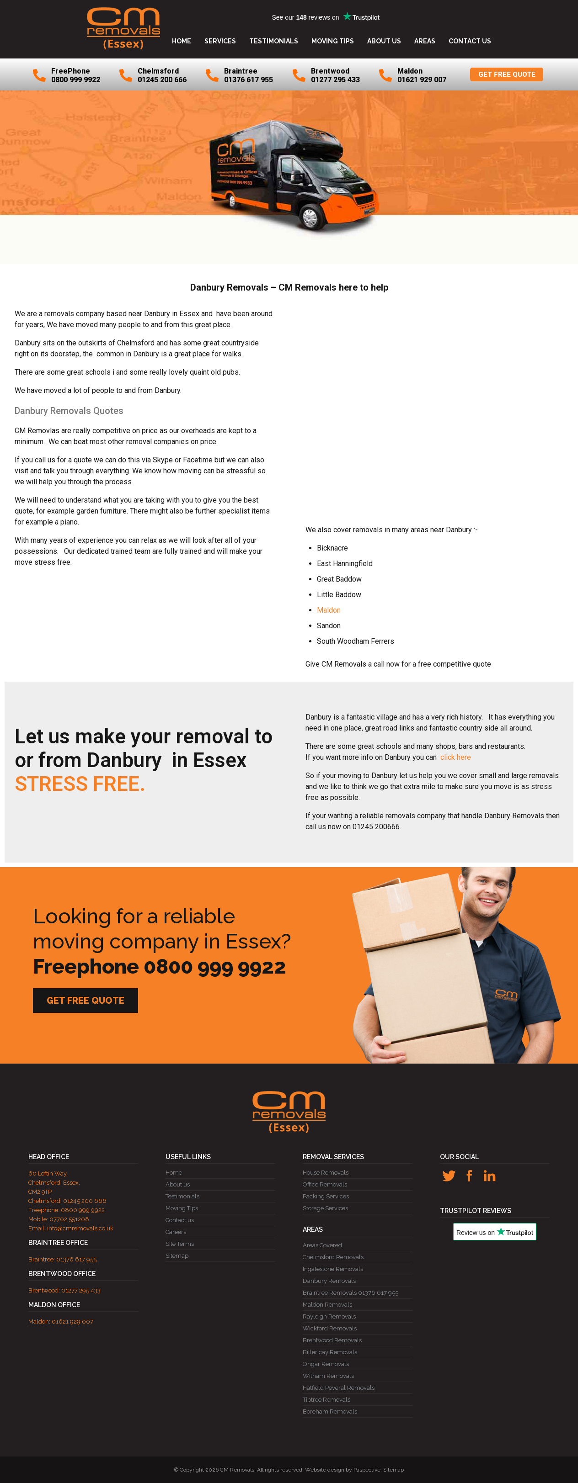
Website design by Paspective (342, 1470)
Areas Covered (322, 1245)
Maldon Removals (327, 1304)
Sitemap (177, 1255)
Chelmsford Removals (333, 1257)
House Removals (325, 1172)
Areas (424, 41)
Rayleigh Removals (329, 1316)
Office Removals (325, 1184)
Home (181, 41)
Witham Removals (328, 1375)
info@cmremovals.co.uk (80, 1228)
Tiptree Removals (326, 1399)
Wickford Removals (330, 1328)
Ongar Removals (326, 1364)
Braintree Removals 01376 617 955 (350, 1292)
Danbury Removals (329, 1280)
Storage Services (325, 1208)
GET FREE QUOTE (506, 74)
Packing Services (326, 1196)
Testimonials (273, 41)
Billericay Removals (330, 1352)
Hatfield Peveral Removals (339, 1387)
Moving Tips (332, 41)
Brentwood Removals (332, 1340)
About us (384, 41)
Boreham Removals (330, 1411)
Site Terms (180, 1243)
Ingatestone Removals (333, 1269)
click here (455, 757)
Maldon (329, 610)
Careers (176, 1232)
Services (220, 41)
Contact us (470, 41)
